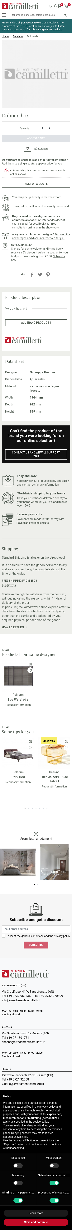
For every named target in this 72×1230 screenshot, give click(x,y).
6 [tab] (43, 808)
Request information (18, 704)
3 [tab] (32, 808)
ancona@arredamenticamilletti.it (23, 1042)
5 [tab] (39, 808)
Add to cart (36, 138)
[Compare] (41, 148)
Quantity (24, 128)
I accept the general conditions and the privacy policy (38, 936)
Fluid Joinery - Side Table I (54, 779)
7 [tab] (46, 808)
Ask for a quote (36, 183)
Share (32, 274)
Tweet (40, 274)
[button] (67, 1096)
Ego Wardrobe (18, 699)
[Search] (35, 15)
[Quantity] (42, 128)
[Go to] (18, 676)
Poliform (18, 694)
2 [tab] (28, 808)
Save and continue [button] (36, 1222)
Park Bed (18, 777)
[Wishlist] (30, 670)
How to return (14, 627)
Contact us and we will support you (36, 454)
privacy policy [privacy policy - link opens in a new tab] (47, 1106)
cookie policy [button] (40, 1121)
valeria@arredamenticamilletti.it (23, 1084)
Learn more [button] (36, 1213)
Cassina (54, 772)
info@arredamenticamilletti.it (21, 1000)
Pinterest (48, 274)
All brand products (36, 322)
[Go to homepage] (20, 6)
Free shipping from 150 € (19, 580)
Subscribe (36, 944)
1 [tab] (25, 808)
